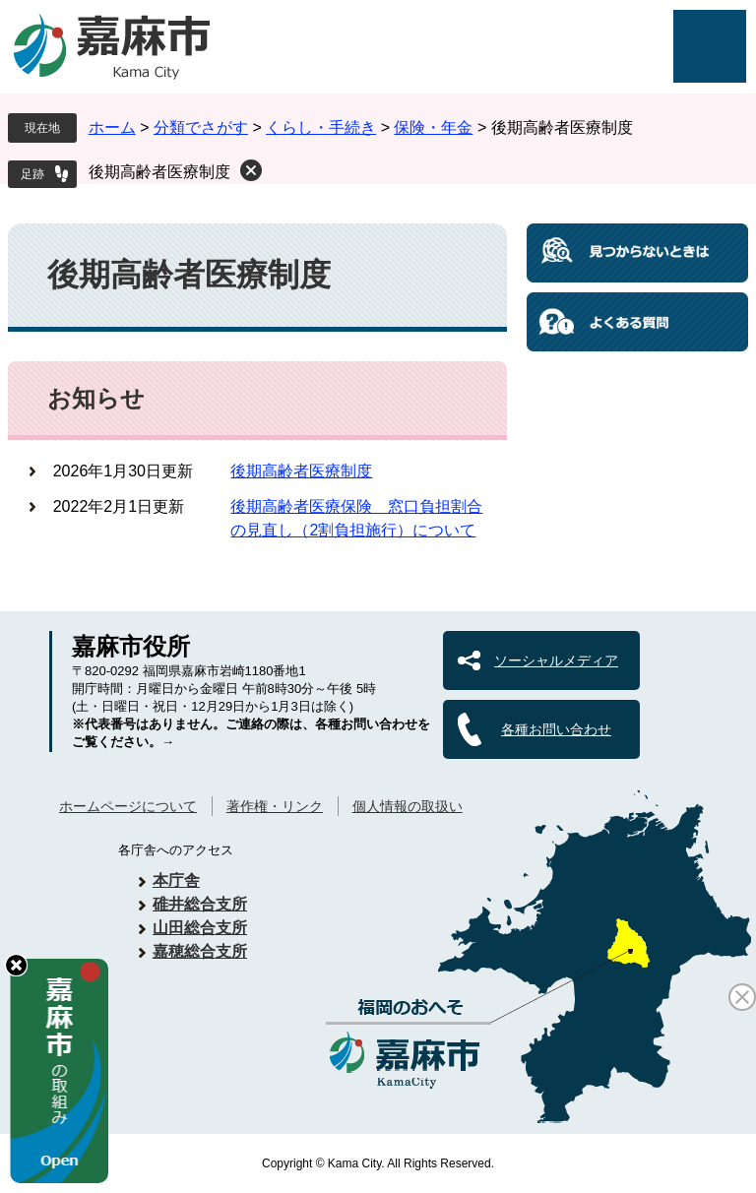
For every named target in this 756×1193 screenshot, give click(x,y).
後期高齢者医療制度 (159, 171)
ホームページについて (128, 806)
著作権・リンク (274, 806)
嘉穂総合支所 (200, 951)
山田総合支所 (200, 927)
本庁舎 (176, 880)
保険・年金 (433, 127)
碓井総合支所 (200, 904)
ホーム (112, 127)
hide (16, 965)
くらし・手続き (321, 127)
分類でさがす (201, 127)
